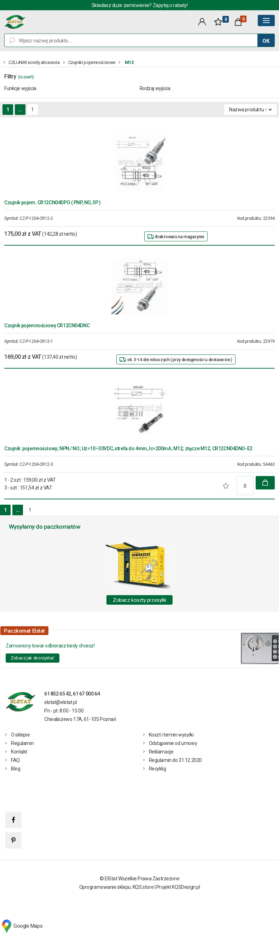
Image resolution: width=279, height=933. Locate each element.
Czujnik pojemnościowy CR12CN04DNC (46, 325)
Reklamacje (161, 752)
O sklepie (20, 735)
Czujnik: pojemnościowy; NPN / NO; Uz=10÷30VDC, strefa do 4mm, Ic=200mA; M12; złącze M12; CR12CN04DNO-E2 (128, 448)
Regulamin (22, 743)
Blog (15, 768)
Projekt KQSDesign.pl (178, 887)
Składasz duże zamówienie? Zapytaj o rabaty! (140, 5)
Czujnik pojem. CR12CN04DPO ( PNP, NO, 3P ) (52, 202)
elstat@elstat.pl (60, 702)
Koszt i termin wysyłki (171, 735)
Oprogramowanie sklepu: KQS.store (116, 887)
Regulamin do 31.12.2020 (175, 760)
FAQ (15, 760)
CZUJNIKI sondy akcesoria (34, 62)
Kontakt (19, 752)
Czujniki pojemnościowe (91, 62)
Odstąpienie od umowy (173, 743)
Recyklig (157, 768)
